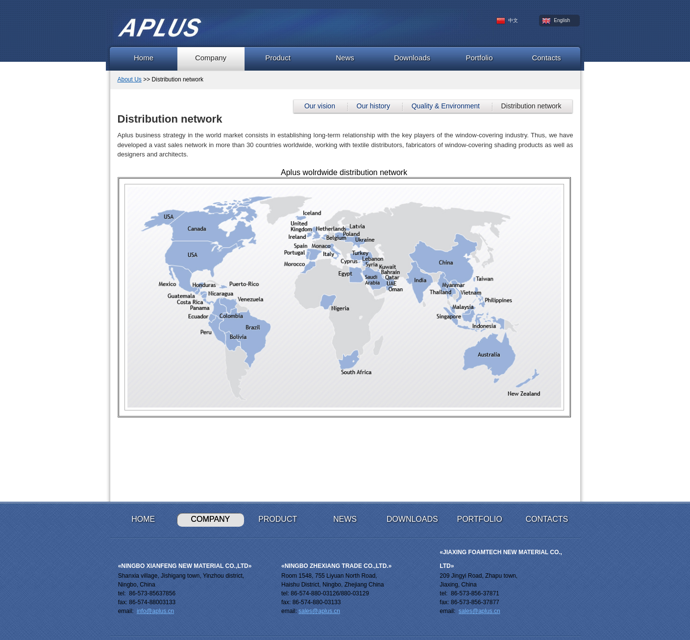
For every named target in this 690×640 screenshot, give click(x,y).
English (556, 21)
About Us (130, 79)
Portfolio (479, 57)
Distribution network (531, 106)
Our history (373, 106)
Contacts (546, 57)
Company (210, 57)
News (345, 57)
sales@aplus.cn (319, 611)
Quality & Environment (446, 106)
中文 (507, 21)
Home (143, 57)
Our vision (319, 106)
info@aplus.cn (155, 611)
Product (278, 57)
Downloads (412, 57)
